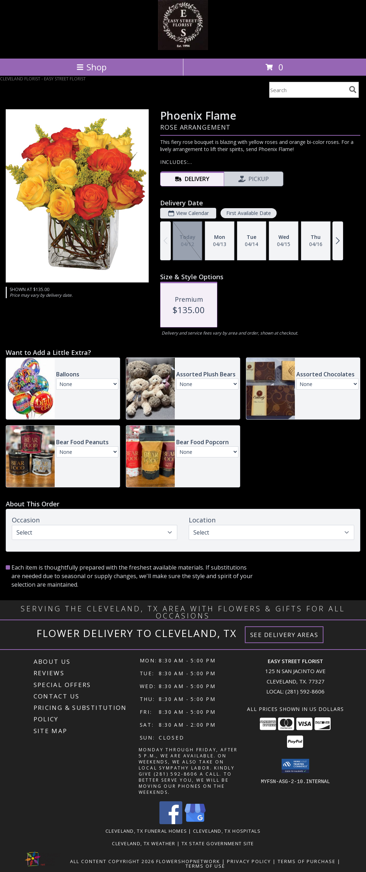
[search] (352, 90)
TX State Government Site (218, 843)
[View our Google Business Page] (195, 822)
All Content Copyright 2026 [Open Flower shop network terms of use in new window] (112, 861)
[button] (295, 766)
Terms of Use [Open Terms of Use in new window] (205, 866)
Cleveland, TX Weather (143, 843)
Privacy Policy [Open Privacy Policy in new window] (249, 861)
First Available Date (248, 213)
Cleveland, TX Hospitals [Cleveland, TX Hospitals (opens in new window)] (227, 831)
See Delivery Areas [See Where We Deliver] (284, 635)
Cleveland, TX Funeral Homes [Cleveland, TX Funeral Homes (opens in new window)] (146, 831)
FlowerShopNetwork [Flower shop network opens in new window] (188, 861)
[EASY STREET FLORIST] (183, 48)
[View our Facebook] (170, 822)
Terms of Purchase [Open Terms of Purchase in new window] (307, 861)
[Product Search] (307, 89)
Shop (91, 67)
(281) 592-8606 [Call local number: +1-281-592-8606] (305, 691)
